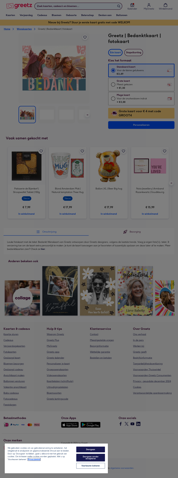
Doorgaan (90, 449)
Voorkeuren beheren (90, 466)
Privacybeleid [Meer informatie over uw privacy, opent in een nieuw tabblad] (34, 459)
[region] (56, 458)
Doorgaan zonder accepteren (90, 458)
